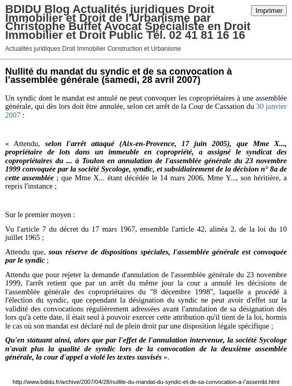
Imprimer (269, 11)
